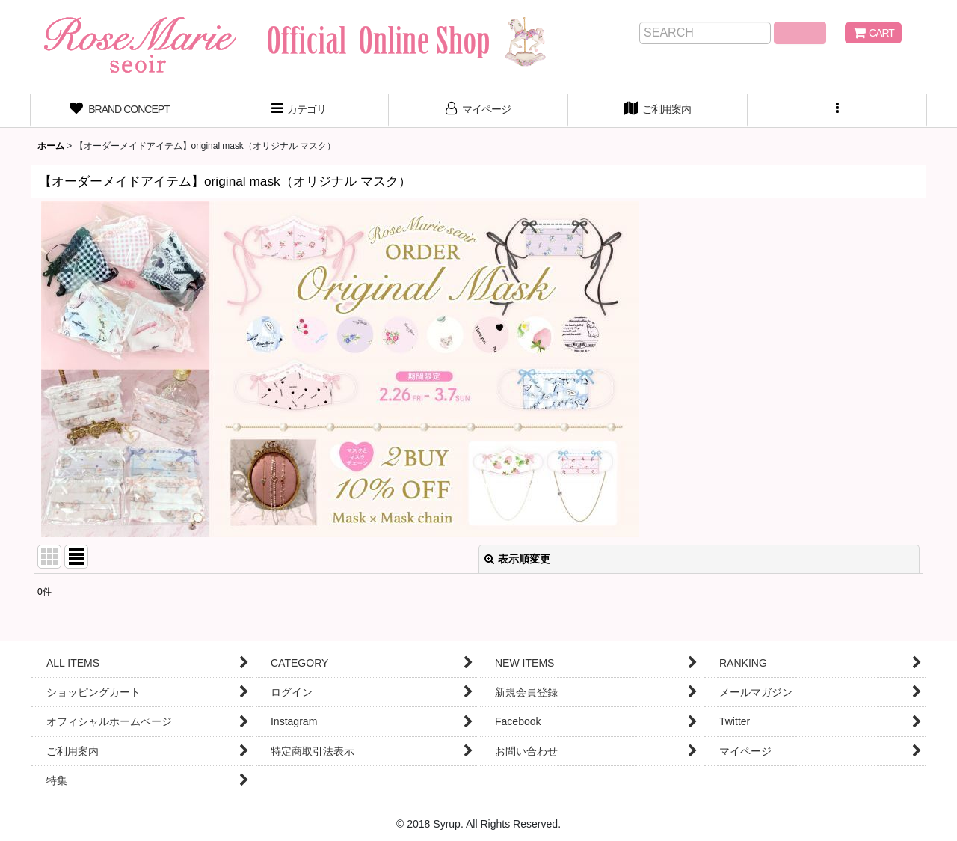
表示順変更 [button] (517, 559)
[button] (837, 110)
